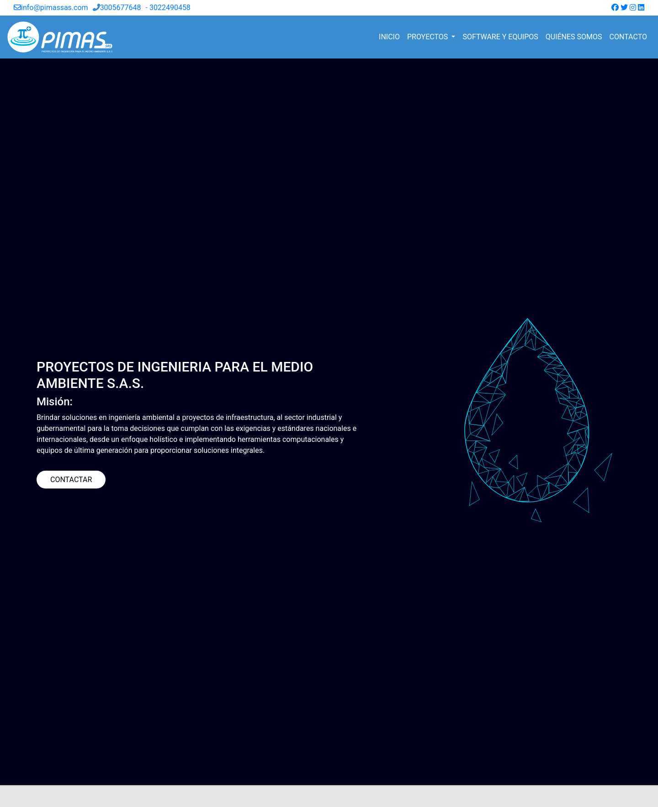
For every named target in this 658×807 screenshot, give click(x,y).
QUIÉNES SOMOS (574, 36)
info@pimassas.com (51, 7)
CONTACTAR (71, 479)
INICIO (389, 36)
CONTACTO (628, 36)
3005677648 (120, 7)
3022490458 (170, 7)
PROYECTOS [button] (428, 36)
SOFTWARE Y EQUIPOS (500, 36)
